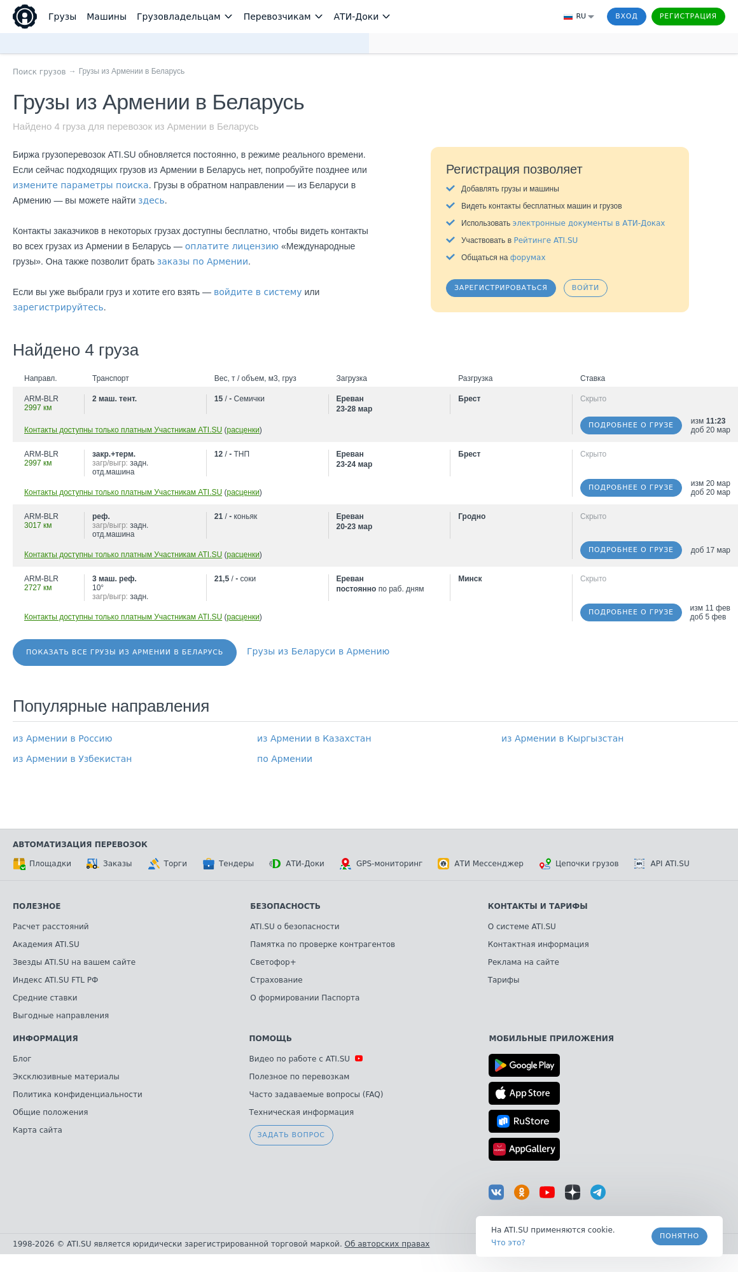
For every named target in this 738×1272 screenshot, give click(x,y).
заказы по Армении (202, 261)
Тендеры (228, 863)
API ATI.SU (662, 864)
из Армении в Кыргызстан (562, 738)
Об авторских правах (387, 1244)
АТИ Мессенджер (481, 863)
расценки (243, 429)
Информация (45, 1038)
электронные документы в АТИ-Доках (589, 223)
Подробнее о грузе (631, 425)
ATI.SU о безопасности (294, 926)
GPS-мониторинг (381, 863)
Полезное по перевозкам (299, 1076)
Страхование (276, 980)
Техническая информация (301, 1112)
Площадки (42, 863)
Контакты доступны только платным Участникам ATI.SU (123, 429)
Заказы (109, 863)
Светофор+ (273, 962)
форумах (528, 257)
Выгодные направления (61, 1015)
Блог (22, 1058)
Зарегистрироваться (501, 288)
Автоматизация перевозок (80, 844)
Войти (585, 288)
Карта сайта (37, 1130)
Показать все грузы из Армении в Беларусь (124, 652)
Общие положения (50, 1112)
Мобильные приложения (551, 1038)
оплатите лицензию (232, 246)
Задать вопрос (291, 1135)
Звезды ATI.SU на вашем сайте (74, 962)
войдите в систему (258, 292)
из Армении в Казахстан (314, 738)
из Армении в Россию (62, 738)
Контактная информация (538, 944)
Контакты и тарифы (538, 906)
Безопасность (285, 906)
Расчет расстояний (51, 926)
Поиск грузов (39, 71)
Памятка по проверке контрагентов (322, 944)
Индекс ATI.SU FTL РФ (55, 980)
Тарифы (504, 980)
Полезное (36, 906)
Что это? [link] (508, 1242)
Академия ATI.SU (46, 944)
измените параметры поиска (81, 185)
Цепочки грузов (579, 863)
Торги (167, 863)
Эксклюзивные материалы (66, 1076)
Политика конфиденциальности (78, 1094)
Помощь (270, 1038)
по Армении (284, 759)
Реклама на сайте (523, 962)
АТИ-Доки (296, 863)
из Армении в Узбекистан (72, 759)
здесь (151, 200)
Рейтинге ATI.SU (545, 240)
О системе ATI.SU (522, 926)
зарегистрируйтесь (58, 307)
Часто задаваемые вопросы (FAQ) (316, 1094)
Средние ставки (45, 997)
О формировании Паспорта (304, 997)
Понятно (679, 1236)
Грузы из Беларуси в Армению (318, 651)
